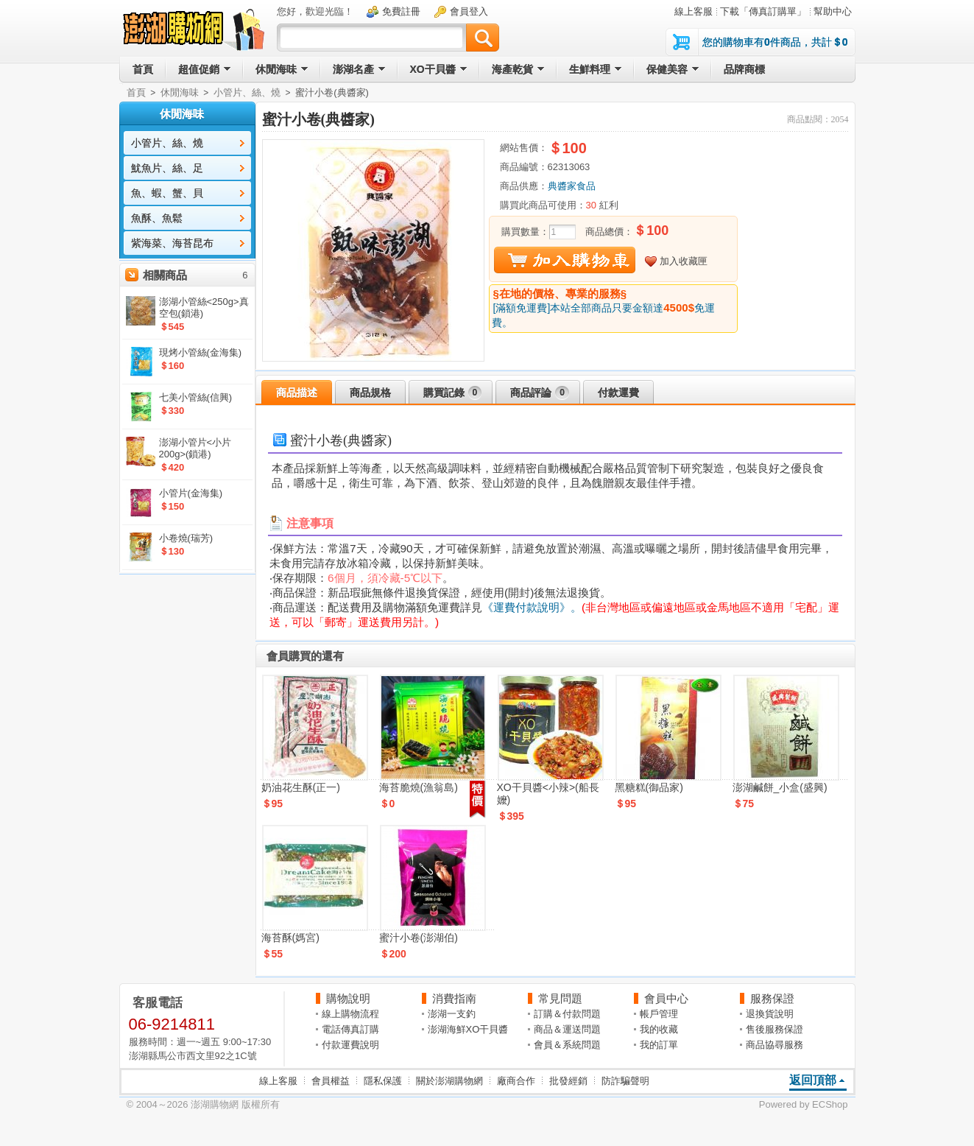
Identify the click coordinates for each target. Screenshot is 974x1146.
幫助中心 (833, 11)
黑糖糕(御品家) (649, 787)
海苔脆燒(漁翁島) (418, 787)
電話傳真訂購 (350, 1029)
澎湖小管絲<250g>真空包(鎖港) (204, 307)
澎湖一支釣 (452, 1013)
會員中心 (666, 998)
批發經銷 (568, 1080)
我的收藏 (659, 1029)
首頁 (136, 92)
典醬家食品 (572, 185)
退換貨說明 (770, 1013)
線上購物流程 (350, 1013)
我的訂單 (659, 1044)
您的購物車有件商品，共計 (775, 42)
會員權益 (330, 1080)
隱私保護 (383, 1080)
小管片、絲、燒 (246, 92)
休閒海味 (179, 92)
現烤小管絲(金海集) (200, 352)
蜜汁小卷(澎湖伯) (418, 937)
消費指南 (454, 998)
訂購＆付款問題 (567, 1013)
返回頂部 (812, 1080)
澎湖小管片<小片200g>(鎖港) (195, 448)
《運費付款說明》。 (532, 607)
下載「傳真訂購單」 (763, 11)
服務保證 (772, 998)
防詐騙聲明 (625, 1080)
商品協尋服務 (774, 1044)
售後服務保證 (774, 1029)
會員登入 (469, 11)
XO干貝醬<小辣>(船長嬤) (548, 793)
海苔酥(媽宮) (290, 937)
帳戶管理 (659, 1013)
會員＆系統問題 (567, 1044)
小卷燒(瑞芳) (186, 538)
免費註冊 (401, 11)
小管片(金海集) (191, 493)
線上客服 (693, 11)
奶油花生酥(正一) (300, 787)
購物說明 (348, 998)
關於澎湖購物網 (449, 1080)
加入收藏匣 (683, 261)
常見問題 (560, 998)
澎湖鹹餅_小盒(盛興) (780, 787)
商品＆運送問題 (567, 1029)
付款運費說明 (350, 1044)
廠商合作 (516, 1080)
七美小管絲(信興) (196, 397)
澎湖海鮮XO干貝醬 (468, 1029)
